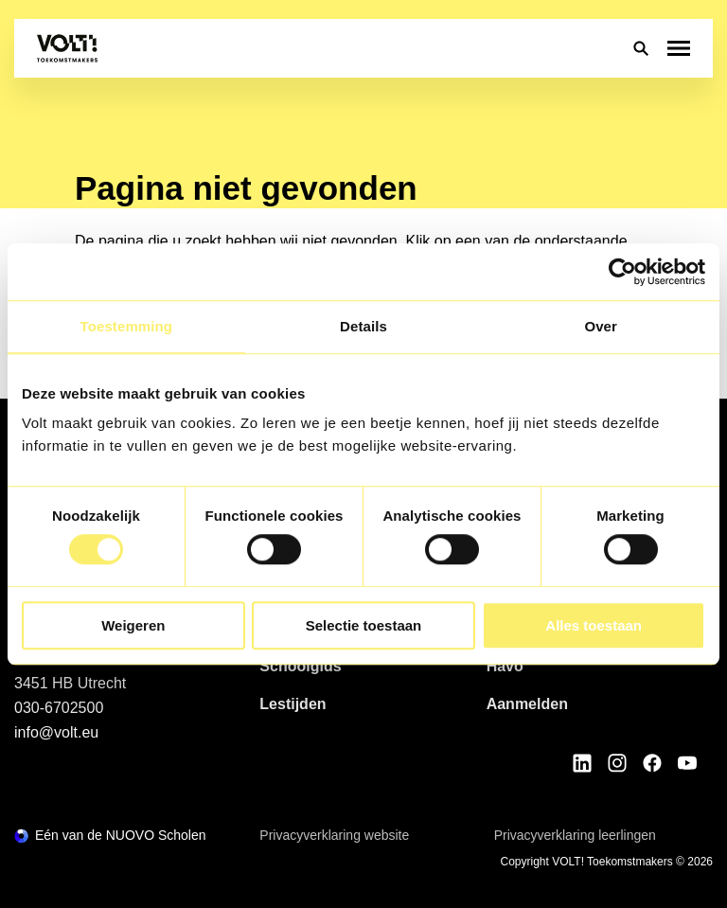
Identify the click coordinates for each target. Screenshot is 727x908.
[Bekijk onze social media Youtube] (687, 763)
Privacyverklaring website (334, 835)
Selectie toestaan (364, 625)
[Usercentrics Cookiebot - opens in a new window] (622, 272)
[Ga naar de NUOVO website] (110, 836)
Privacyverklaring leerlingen (575, 835)
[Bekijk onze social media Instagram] (617, 763)
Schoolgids (300, 666)
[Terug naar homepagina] (67, 48)
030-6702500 (58, 708)
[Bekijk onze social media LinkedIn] (582, 763)
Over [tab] (600, 326)
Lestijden (292, 704)
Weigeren (133, 625)
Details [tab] (363, 326)
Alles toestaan (593, 625)
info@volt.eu (56, 732)
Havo (505, 666)
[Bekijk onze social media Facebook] (652, 763)
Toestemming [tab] (126, 326)
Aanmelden (527, 704)
